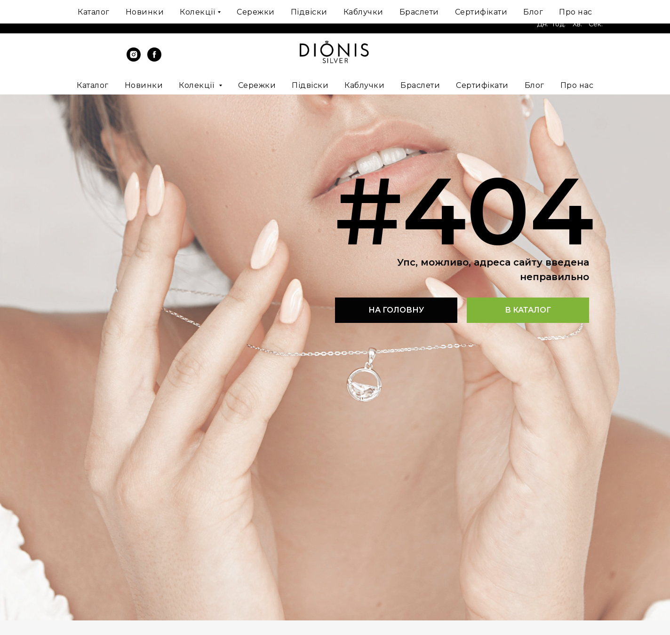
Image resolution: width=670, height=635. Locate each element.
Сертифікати (482, 85)
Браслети (420, 85)
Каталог (93, 85)
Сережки (257, 85)
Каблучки (364, 85)
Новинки (144, 85)
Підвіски (310, 85)
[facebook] (154, 59)
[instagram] (134, 59)
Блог (534, 85)
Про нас (577, 85)
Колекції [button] (197, 85)
